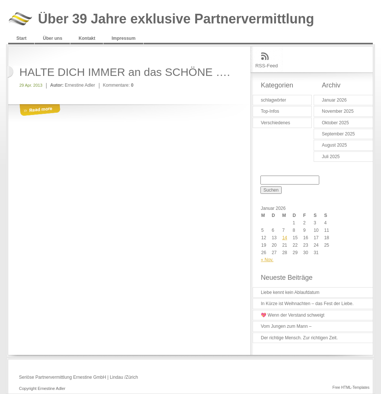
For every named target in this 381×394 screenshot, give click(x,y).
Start (21, 38)
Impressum (123, 38)
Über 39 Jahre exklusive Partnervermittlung (176, 19)
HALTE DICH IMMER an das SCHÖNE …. (124, 72)
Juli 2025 (331, 156)
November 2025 (337, 111)
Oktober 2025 (335, 122)
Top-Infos (270, 111)
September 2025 (338, 134)
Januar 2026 (334, 100)
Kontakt (87, 38)
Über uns (52, 38)
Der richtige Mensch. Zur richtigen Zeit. (299, 337)
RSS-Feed (266, 65)
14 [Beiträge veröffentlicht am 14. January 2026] (284, 237)
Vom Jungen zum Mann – (286, 326)
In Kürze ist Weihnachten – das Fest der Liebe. (307, 303)
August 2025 (334, 145)
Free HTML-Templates (351, 387)
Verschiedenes (275, 122)
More (39, 110)
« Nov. (267, 259)
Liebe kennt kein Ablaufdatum (290, 292)
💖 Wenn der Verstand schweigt (292, 315)
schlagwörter (273, 100)
